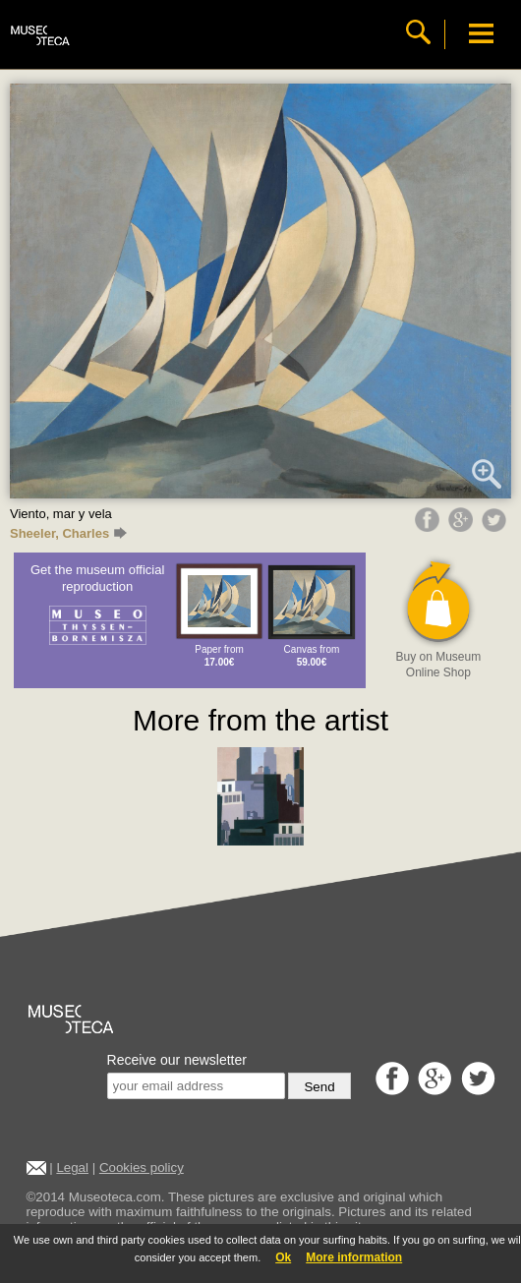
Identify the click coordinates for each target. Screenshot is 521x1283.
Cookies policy (141, 1167)
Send (319, 1086)
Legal (72, 1167)
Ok (283, 1257)
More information (354, 1257)
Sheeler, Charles (68, 533)
